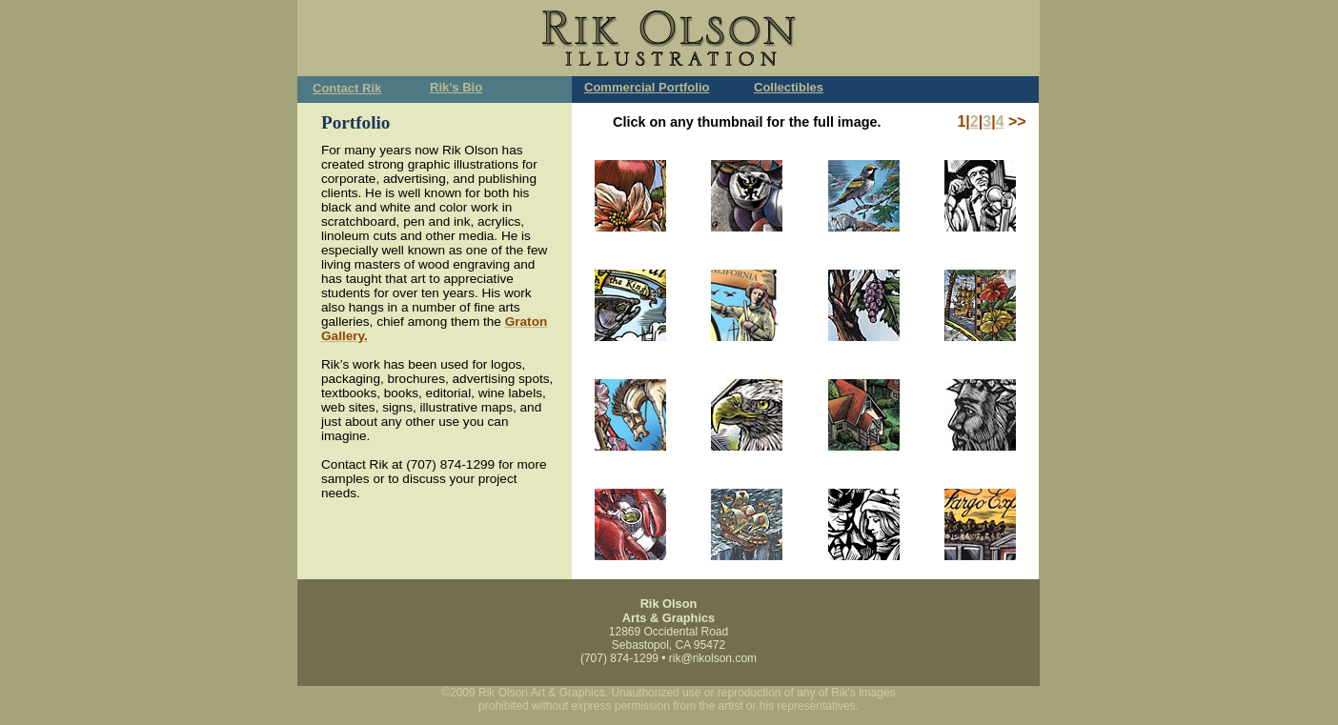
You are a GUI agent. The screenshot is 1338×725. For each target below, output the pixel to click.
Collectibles (788, 87)
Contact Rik (347, 88)
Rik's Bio (456, 87)
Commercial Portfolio (646, 87)
